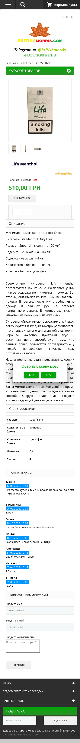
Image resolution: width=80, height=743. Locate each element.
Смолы (11, 459)
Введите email (15, 620)
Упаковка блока (13, 441)
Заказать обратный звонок (40, 55)
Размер (12, 419)
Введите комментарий (20, 637)
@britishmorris (52, 49)
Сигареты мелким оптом (21, 734)
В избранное (22, 198)
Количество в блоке (16, 429)
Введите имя (14, 604)
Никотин (13, 451)
